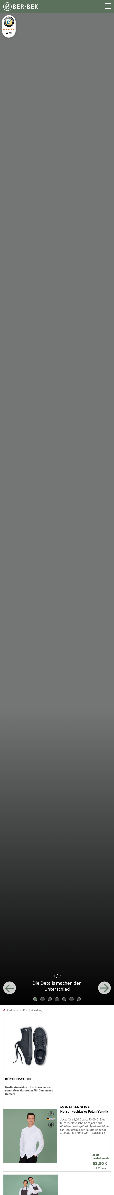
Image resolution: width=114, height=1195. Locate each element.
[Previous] (10, 987)
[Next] (104, 987)
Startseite (10, 1010)
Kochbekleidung (32, 1010)
